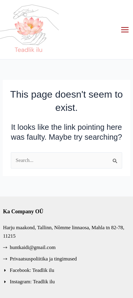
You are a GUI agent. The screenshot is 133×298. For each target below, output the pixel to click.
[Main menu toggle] (125, 30)
